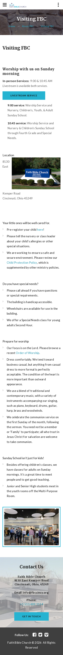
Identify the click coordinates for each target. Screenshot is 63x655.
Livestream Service (23, 95)
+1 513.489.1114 (31, 604)
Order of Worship (27, 353)
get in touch (31, 616)
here (40, 229)
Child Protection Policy (22, 262)
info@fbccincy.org (36, 592)
